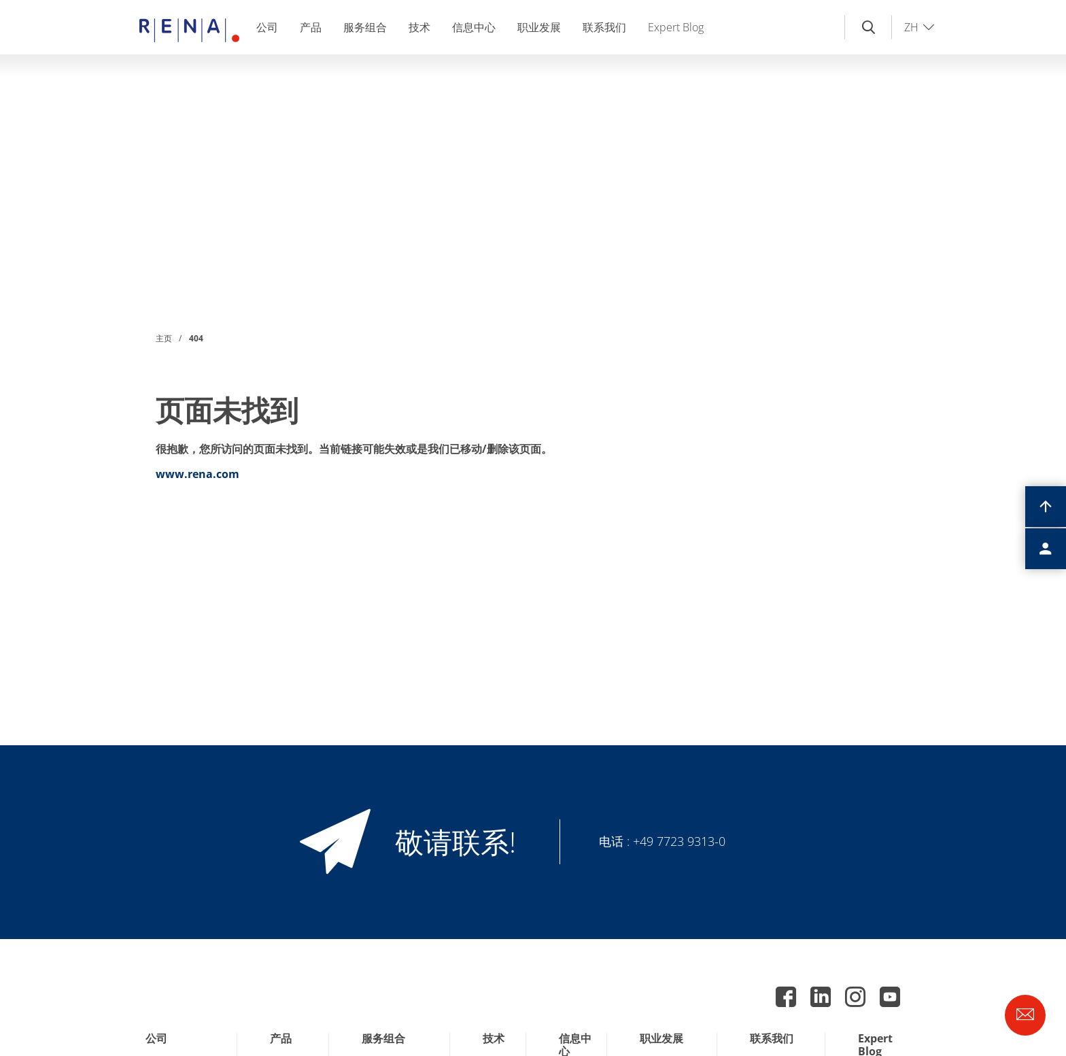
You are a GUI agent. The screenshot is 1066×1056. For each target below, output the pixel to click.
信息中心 (474, 27)
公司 (267, 27)
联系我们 (604, 27)
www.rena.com (197, 473)
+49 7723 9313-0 (679, 841)
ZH (911, 27)
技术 (419, 27)
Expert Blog (676, 27)
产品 (311, 27)
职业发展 (539, 27)
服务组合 (365, 27)
